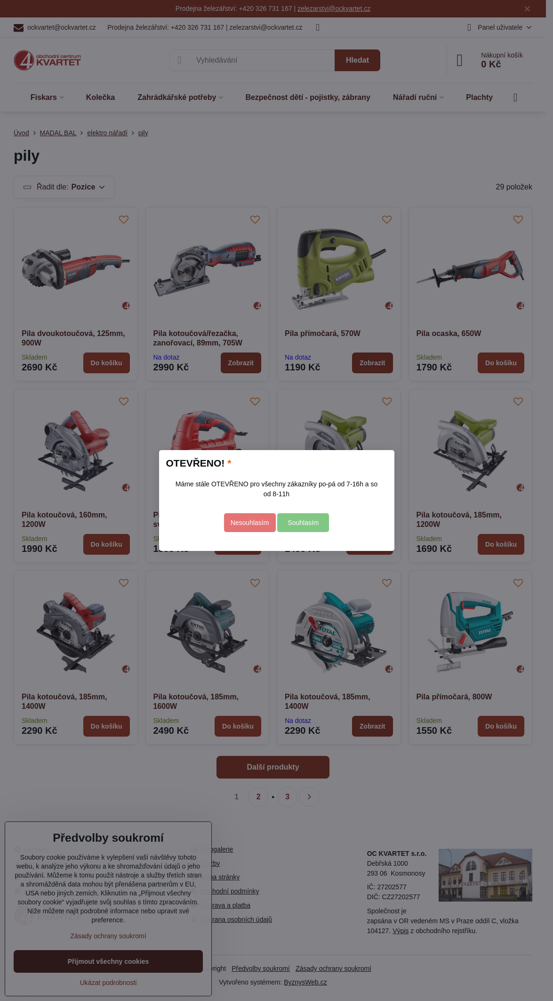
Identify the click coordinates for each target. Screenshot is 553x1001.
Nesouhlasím (250, 522)
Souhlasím (303, 522)
